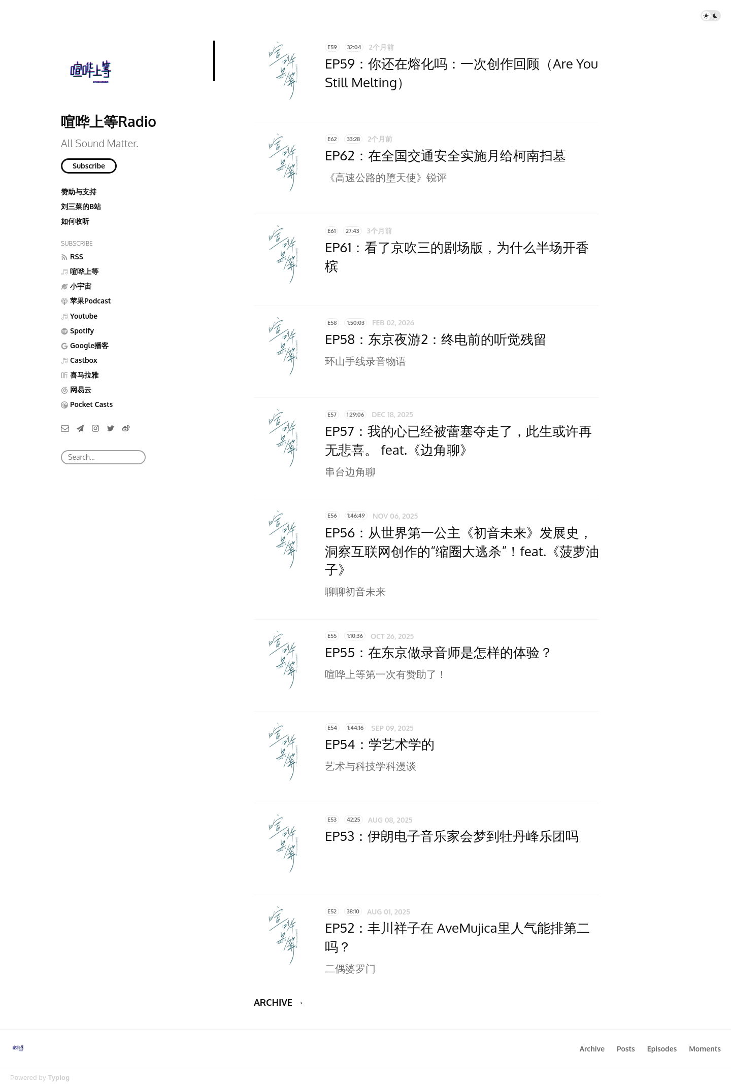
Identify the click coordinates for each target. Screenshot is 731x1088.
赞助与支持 (78, 191)
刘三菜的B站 (81, 206)
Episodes (662, 1048)
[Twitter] (111, 428)
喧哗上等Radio (108, 121)
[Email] (65, 428)
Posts (626, 1048)
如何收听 (75, 221)
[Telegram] (80, 428)
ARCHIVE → (279, 1002)
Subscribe (89, 165)
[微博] (126, 428)
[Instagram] (95, 428)
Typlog (59, 1077)
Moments (705, 1048)
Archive (592, 1048)
